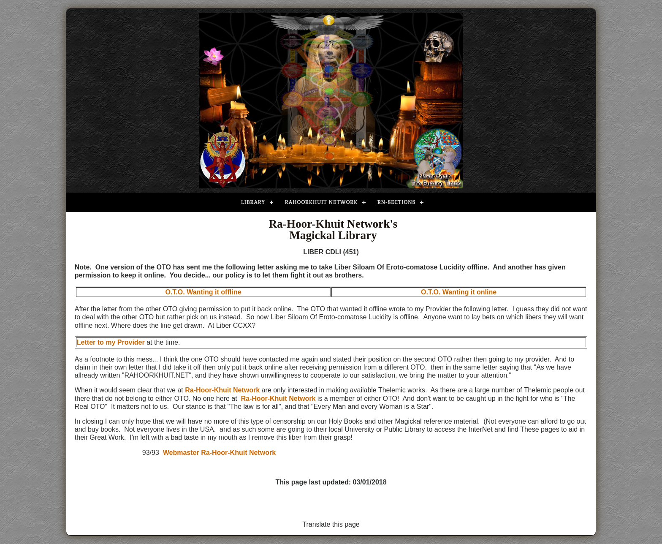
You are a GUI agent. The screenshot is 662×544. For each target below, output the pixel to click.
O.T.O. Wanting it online (458, 292)
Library (253, 202)
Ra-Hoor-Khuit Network (222, 390)
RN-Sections (396, 202)
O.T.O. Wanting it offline (203, 292)
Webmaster (181, 452)
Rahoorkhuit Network (321, 202)
